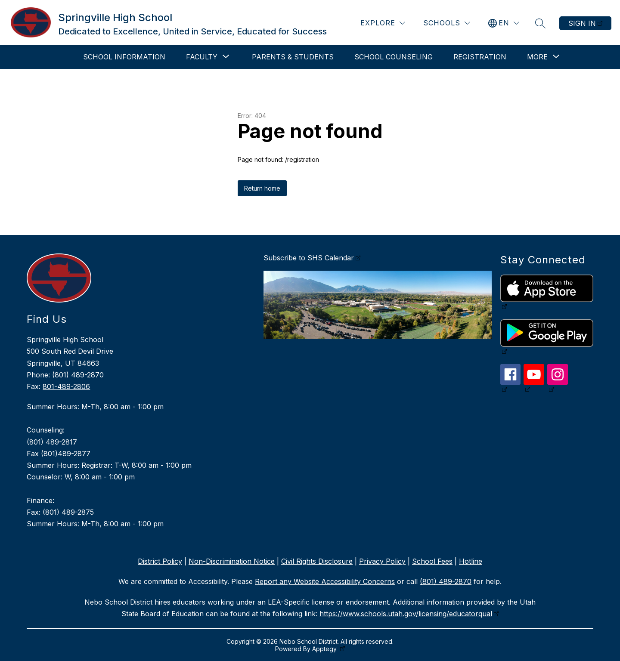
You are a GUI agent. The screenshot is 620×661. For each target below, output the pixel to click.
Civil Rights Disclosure (317, 561)
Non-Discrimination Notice (232, 561)
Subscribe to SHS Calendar (309, 257)
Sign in (582, 23)
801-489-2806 (66, 386)
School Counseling (393, 57)
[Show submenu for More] (537, 57)
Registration (479, 57)
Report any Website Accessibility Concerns (325, 581)
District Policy (160, 561)
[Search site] (540, 23)
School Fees (432, 561)
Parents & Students (293, 57)
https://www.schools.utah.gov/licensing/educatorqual (405, 613)
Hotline (470, 561)
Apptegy (325, 648)
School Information (124, 57)
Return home (262, 188)
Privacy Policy (382, 561)
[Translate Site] (503, 23)
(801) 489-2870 (78, 375)
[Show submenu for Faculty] (201, 57)
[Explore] (382, 23)
